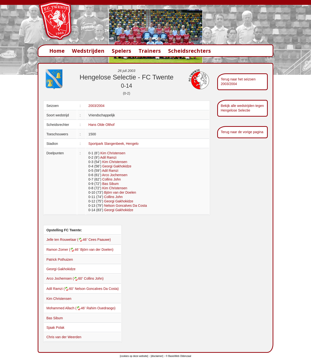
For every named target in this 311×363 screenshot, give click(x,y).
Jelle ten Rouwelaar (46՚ (67, 240)
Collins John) (94, 278)
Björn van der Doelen (120, 192)
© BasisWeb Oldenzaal (178, 356)
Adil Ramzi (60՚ (60, 289)
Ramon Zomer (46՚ (63, 249)
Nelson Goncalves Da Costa (125, 205)
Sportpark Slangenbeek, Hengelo (113, 144)
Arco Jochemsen (114, 175)
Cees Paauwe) (99, 240)
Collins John (111, 179)
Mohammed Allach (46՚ (66, 308)
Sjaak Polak (55, 327)
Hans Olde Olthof (101, 125)
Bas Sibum (110, 184)
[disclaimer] (157, 356)
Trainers (149, 50)
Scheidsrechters (189, 50)
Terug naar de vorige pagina (242, 132)
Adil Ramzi (108, 157)
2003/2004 (96, 106)
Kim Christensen (112, 153)
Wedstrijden (88, 50)
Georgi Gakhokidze (116, 166)
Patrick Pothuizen (59, 259)
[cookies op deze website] (134, 356)
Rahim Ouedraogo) (100, 308)
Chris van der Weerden (63, 337)
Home (57, 50)
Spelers (121, 50)
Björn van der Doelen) (96, 249)
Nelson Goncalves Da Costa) (97, 289)
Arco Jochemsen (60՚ (65, 278)
